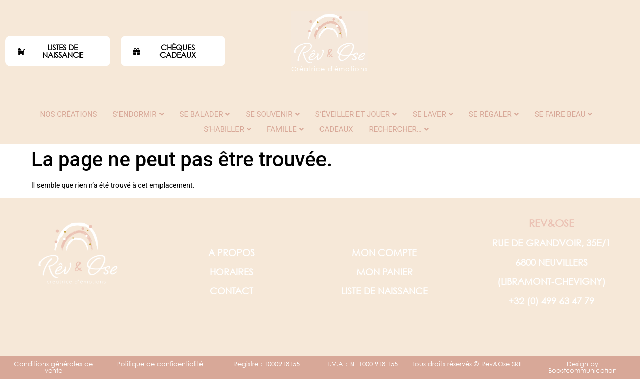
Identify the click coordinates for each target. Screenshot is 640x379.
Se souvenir (272, 114)
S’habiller (227, 129)
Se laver (433, 114)
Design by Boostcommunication (582, 367)
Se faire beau (564, 114)
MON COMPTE (384, 252)
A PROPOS (231, 252)
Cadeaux (336, 129)
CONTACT (231, 291)
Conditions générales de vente (53, 367)
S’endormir (138, 114)
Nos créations (68, 114)
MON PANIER (384, 271)
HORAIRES (231, 271)
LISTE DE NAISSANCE (384, 291)
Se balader (205, 114)
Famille (285, 129)
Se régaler (494, 114)
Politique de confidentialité (159, 364)
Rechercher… (399, 129)
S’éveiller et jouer (356, 114)
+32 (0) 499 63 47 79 (551, 300)
